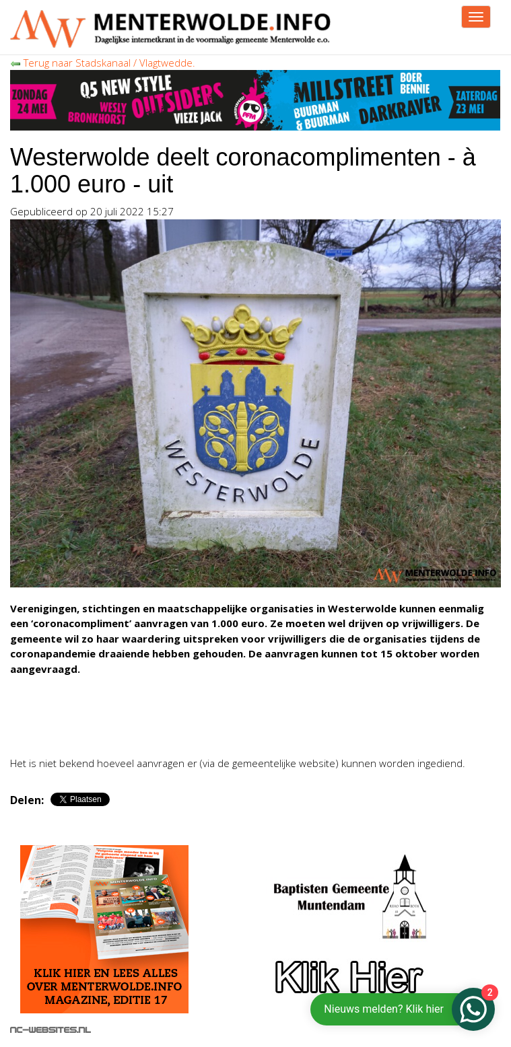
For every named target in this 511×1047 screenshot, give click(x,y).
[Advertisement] (167, 725)
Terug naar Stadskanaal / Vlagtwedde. (102, 62)
